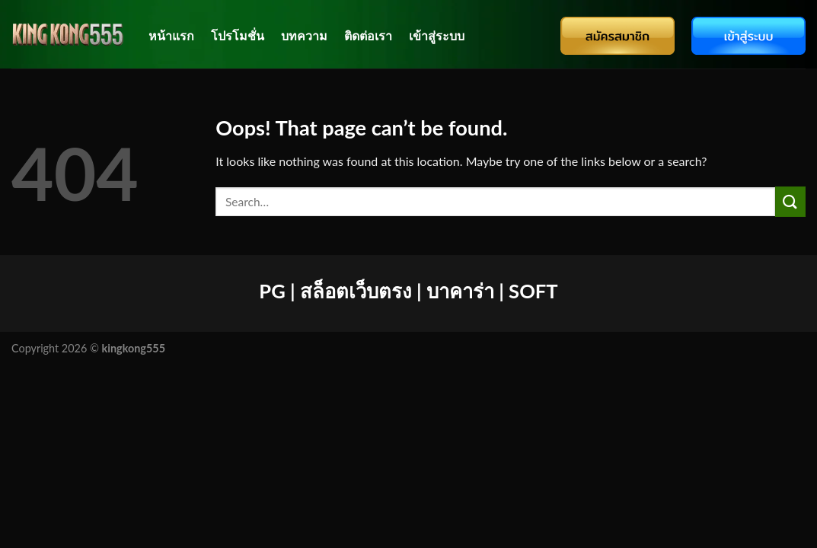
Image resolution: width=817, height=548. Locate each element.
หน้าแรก (171, 35)
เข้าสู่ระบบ (436, 35)
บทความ (304, 35)
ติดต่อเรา (368, 35)
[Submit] (790, 201)
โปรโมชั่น (237, 35)
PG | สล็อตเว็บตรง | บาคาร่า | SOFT (408, 290)
